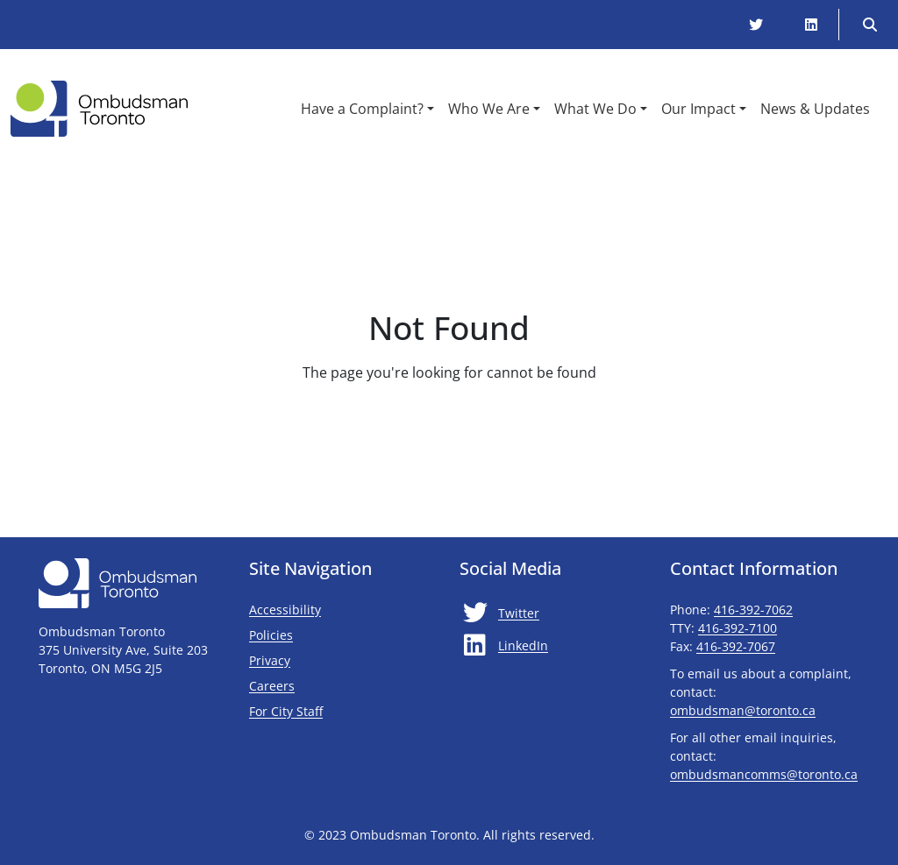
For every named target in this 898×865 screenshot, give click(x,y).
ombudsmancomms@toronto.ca (764, 774)
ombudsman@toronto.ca (743, 710)
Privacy (269, 660)
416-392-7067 (735, 646)
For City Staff (337, 711)
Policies (271, 635)
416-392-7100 (737, 628)
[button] (367, 108)
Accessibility (285, 609)
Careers (272, 685)
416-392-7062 (753, 609)
